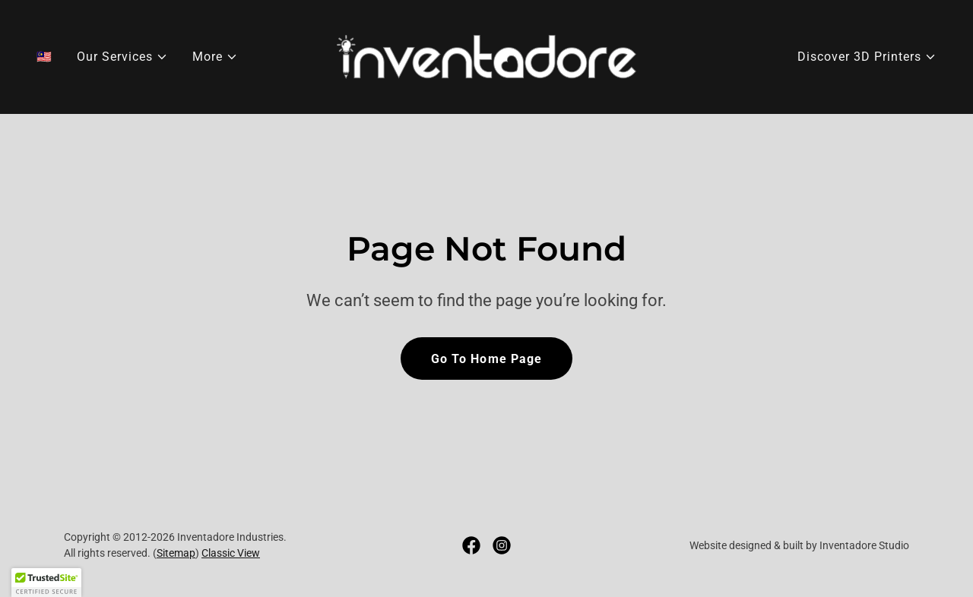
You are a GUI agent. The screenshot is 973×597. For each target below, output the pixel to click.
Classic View (230, 553)
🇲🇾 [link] (44, 56)
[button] (122, 57)
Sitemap (176, 553)
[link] (487, 56)
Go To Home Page (486, 359)
